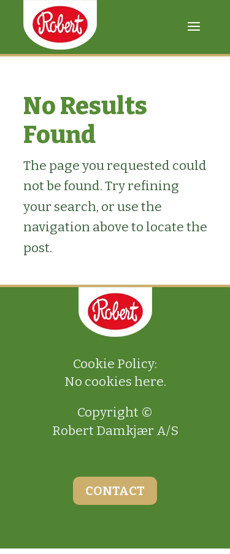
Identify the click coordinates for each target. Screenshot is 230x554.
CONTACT (115, 490)
